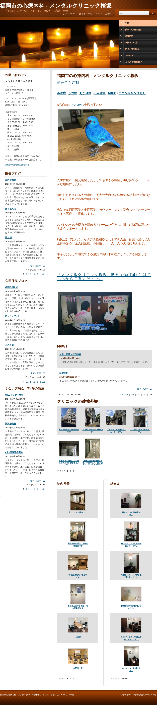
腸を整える (10, 208)
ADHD (112, 93)
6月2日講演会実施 (14, 452)
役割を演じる (11, 287)
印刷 (109, 14)
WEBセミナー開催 (14, 395)
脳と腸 (8, 237)
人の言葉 (9, 345)
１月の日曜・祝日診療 (70, 354)
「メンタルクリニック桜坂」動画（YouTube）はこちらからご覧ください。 (104, 276)
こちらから (76, 104)
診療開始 (63, 373)
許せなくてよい (12, 316)
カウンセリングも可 (132, 93)
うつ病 (72, 93)
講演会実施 (10, 423)
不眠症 (61, 93)
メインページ (70, 14)
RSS (100, 14)
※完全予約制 (68, 82)
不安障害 (100, 93)
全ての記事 (142, 388)
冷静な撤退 (10, 180)
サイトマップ (87, 14)
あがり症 (85, 93)
